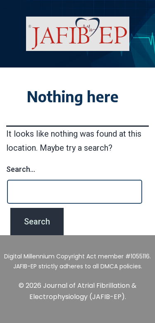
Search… (20, 169)
